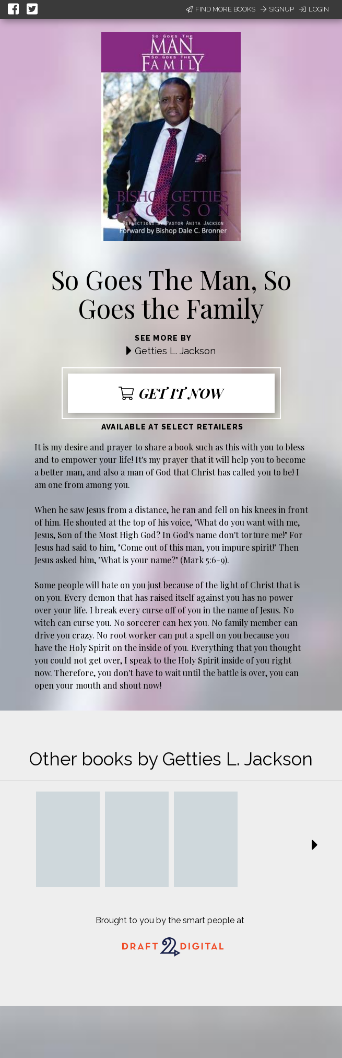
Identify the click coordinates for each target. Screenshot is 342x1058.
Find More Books (220, 9)
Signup (277, 9)
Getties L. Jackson (175, 350)
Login (314, 9)
